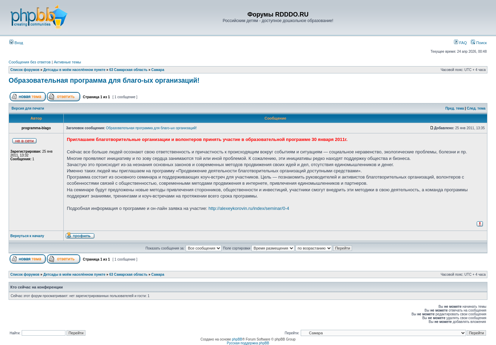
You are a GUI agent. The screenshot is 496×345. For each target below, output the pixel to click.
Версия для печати (28, 108)
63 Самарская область (128, 70)
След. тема (476, 108)
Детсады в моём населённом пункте (74, 70)
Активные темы (67, 62)
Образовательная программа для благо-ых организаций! (104, 80)
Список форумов (25, 70)
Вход (16, 43)
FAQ (460, 43)
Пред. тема (454, 108)
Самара (157, 70)
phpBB (237, 339)
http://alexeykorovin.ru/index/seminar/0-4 (248, 208)
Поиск (479, 43)
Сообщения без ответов (30, 62)
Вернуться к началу (27, 236)
